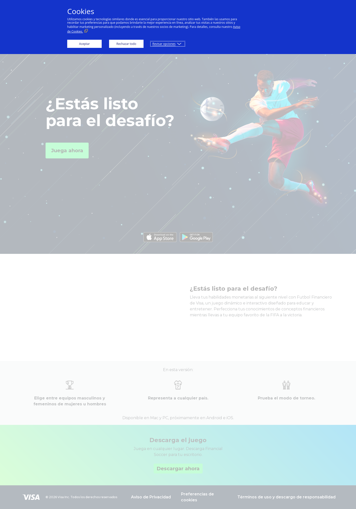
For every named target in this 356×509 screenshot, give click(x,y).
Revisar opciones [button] (164, 44)
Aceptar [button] (84, 44)
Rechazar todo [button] (126, 44)
